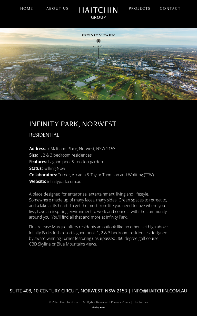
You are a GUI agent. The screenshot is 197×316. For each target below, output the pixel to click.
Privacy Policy (120, 302)
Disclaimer (140, 302)
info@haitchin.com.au (159, 291)
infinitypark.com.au (64, 181)
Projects (140, 8)
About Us (57, 8)
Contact (170, 8)
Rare (102, 307)
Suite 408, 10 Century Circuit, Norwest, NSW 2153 (68, 291)
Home (26, 8)
